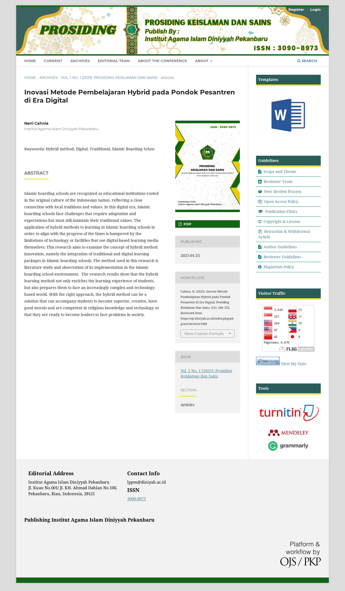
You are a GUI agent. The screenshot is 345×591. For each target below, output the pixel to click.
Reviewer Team (278, 181)
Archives (80, 61)
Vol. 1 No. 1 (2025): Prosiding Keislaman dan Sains (109, 77)
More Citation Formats (203, 333)
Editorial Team (114, 61)
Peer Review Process (282, 191)
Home (30, 61)
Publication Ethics (281, 211)
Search (307, 61)
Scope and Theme (280, 171)
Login (315, 9)
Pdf (186, 224)
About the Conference (162, 61)
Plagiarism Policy (279, 266)
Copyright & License (282, 221)
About (202, 61)
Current (53, 61)
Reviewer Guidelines (282, 256)
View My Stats (293, 363)
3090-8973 (136, 498)
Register (296, 9)
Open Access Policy (281, 201)
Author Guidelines (280, 246)
